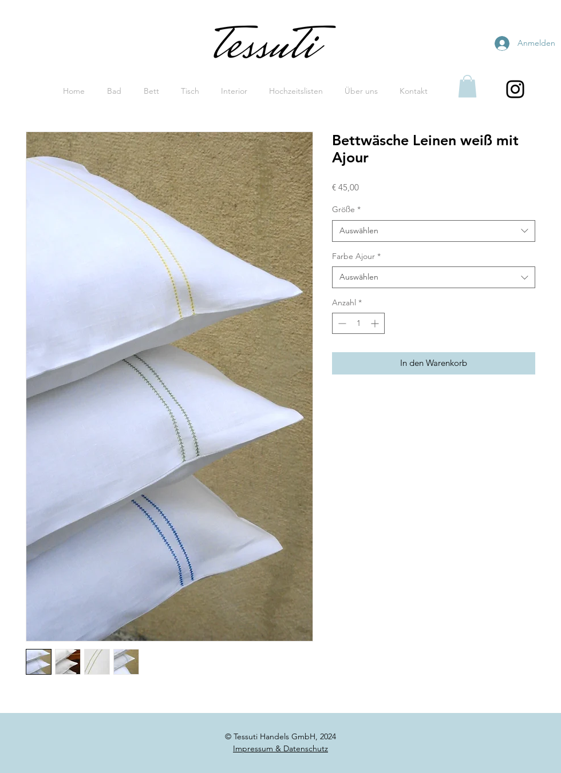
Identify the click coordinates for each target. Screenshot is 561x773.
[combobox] (433, 231)
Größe (346, 209)
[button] (467, 86)
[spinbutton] (358, 323)
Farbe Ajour (356, 256)
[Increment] (376, 323)
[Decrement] (341, 323)
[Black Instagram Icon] (515, 89)
